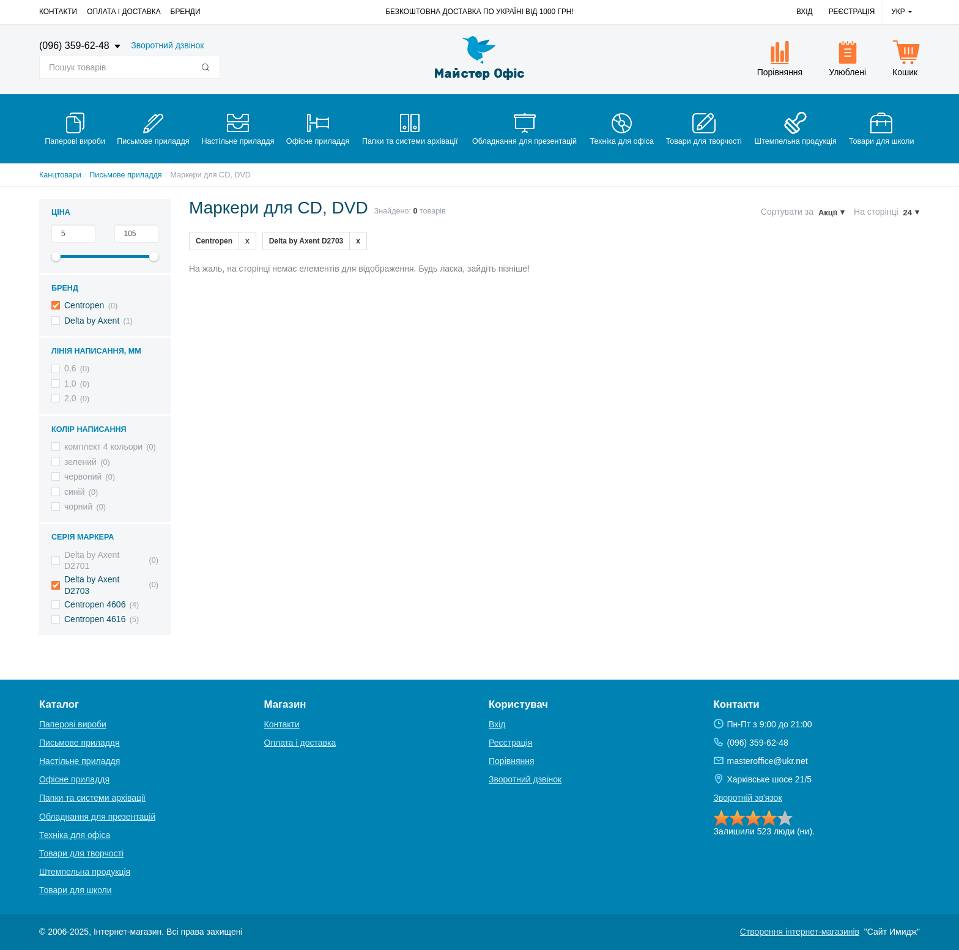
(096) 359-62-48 (75, 45)
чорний (78, 506)
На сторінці (876, 212)
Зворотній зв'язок (748, 798)
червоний (83, 476)
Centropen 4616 (94, 619)
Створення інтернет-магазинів (799, 932)
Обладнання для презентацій (97, 817)
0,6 (70, 368)
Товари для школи (75, 890)
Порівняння (512, 761)
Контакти (58, 11)
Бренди (186, 11)
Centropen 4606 (94, 604)
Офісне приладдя (74, 779)
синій (74, 492)
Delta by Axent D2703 (91, 584)
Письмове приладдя (125, 175)
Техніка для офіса (74, 835)
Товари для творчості (81, 853)
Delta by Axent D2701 (91, 560)
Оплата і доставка (123, 11)
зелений (80, 462)
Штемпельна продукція (84, 872)
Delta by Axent (91, 320)
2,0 (70, 398)
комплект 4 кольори (103, 446)
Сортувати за (787, 212)
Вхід (804, 11)
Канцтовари (60, 175)
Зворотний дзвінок (167, 45)
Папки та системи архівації (92, 798)
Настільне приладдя (79, 761)
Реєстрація (852, 11)
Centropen (84, 305)
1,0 (70, 383)
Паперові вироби (72, 724)
